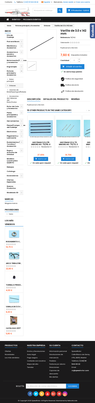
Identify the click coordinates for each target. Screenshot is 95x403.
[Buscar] (47, 10)
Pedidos (52, 361)
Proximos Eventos (32, 19)
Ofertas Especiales (11, 181)
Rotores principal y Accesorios (11, 73)
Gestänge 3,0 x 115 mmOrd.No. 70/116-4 (40, 143)
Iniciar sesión (68, 2)
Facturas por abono (57, 364)
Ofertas (8, 351)
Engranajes (12, 67)
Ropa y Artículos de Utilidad (12, 152)
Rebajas (10, 167)
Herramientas (13, 121)
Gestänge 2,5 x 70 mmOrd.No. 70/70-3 (68, 143)
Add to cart (41, 159)
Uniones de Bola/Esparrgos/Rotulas (15, 91)
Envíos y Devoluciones (36, 351)
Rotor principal (10, 80)
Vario (10, 214)
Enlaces (12, 85)
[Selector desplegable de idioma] (47, 2)
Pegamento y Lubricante (12, 137)
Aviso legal (31, 354)
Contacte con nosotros (36, 361)
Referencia (65, 37)
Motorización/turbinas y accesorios (15, 61)
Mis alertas (53, 377)
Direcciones (54, 367)
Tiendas (30, 367)
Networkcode (72, 401)
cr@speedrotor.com (80, 370)
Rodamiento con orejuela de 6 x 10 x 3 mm (14, 242)
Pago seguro (32, 357)
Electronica (12, 131)
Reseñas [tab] (75, 99)
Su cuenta (54, 345)
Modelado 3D (12, 192)
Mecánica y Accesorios (12, 47)
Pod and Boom (13, 41)
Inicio (8, 31)
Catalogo (11, 171)
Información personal (58, 351)
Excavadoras (12, 175)
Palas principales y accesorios (12, 115)
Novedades (9, 354)
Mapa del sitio (32, 364)
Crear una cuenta (83, 2)
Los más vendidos (10, 222)
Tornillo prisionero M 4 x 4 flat (14, 285)
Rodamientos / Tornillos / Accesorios (13, 144)
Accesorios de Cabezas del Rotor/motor (13, 99)
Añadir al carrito (72, 66)
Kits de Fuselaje (10, 36)
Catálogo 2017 (13, 328)
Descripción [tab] (33, 99)
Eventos (16, 19)
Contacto (8, 2)
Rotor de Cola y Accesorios (13, 107)
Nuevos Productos (11, 187)
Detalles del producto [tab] (55, 99)
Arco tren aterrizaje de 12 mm (14, 263)
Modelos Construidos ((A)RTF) (12, 161)
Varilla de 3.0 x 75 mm (14, 307)
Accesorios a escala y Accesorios (12, 54)
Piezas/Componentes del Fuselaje (15, 126)
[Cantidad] (74, 60)
